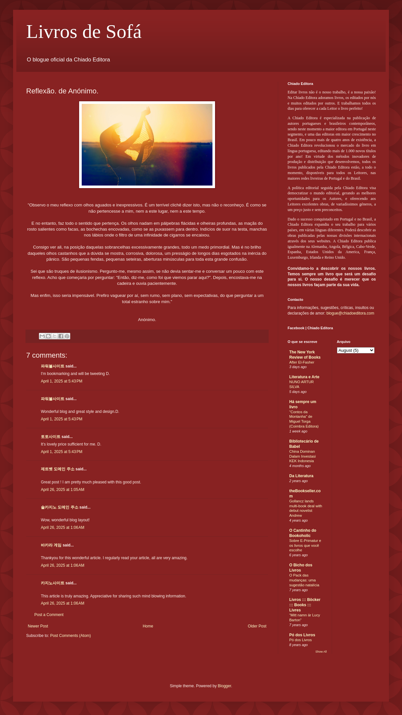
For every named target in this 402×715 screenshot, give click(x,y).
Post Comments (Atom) (70, 635)
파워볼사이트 (52, 366)
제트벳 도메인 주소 (58, 469)
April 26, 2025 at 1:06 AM (62, 527)
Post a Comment (48, 614)
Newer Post (38, 626)
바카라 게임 (51, 545)
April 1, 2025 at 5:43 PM (61, 381)
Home (148, 626)
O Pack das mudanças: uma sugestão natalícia (304, 580)
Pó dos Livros (302, 635)
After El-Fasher (301, 362)
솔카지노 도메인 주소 (59, 507)
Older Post (257, 626)
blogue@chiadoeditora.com (350, 313)
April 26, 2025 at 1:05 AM (62, 489)
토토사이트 (50, 436)
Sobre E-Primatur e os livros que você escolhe (305, 545)
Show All (321, 651)
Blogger (224, 686)
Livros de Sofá (84, 31)
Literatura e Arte (304, 377)
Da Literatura (301, 476)
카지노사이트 (52, 583)
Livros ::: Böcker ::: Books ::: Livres (304, 604)
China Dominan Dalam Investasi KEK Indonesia (302, 456)
